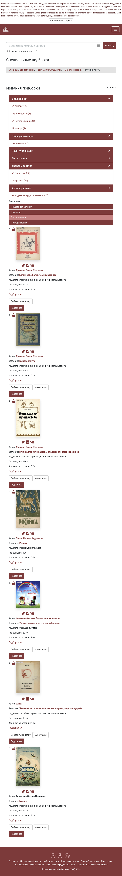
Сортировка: (15, 201)
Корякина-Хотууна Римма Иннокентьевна (38, 618)
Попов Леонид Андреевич (29, 538)
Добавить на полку (20, 301)
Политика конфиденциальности (61, 864)
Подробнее (16, 308)
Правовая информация (31, 861)
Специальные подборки (21, 70)
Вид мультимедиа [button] (22, 136)
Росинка (23, 543)
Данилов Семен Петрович (29, 270)
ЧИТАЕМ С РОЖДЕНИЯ (49, 70)
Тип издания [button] (19, 158)
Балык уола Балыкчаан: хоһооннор (37, 275)
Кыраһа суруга (27, 361)
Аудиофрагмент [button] (21, 188)
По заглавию (18, 217)
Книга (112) (19, 106)
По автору (16, 212)
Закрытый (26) (20, 180)
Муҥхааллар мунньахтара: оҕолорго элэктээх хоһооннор (49, 452)
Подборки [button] (15, 294)
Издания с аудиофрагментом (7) (30, 195)
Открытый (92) (21, 173)
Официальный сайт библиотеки (93, 864)
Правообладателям (90, 861)
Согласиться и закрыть (61, 20)
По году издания (19, 222)
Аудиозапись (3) (20, 143)
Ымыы (23, 801)
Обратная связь (51, 861)
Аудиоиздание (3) (21, 113)
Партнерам (106, 861)
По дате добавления (21, 207)
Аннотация (41, 387)
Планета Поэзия (72, 70)
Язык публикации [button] (22, 150)
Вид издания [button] (19, 98)
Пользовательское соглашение (29, 864)
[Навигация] (115, 29)
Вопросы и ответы (70, 861)
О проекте (13, 861)
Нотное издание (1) (23, 121)
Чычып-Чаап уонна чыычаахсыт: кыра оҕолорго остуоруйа (50, 708)
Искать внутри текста (24, 51)
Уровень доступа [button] (22, 165)
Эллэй (19, 703)
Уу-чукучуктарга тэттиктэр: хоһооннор (39, 623)
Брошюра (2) (19, 128)
